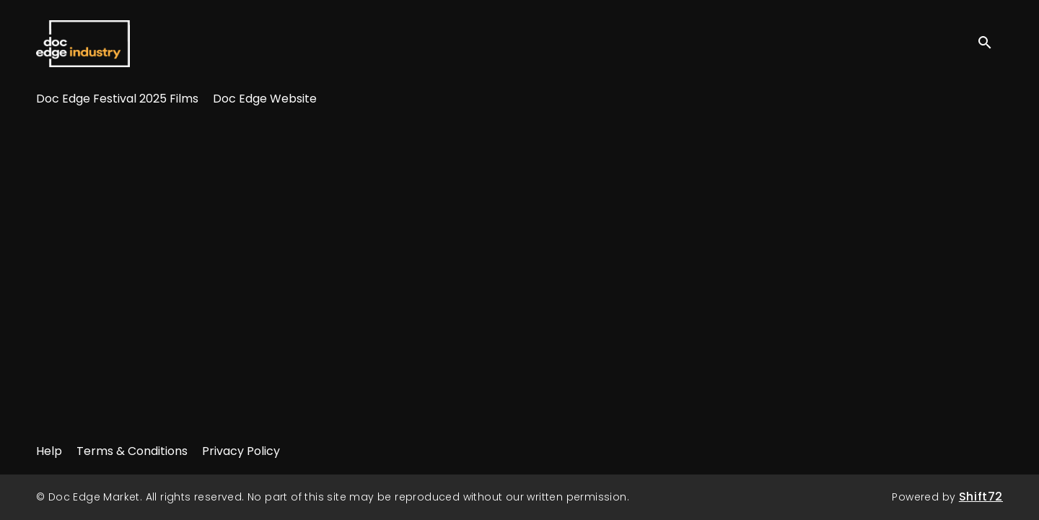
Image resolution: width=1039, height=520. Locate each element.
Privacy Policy (241, 451)
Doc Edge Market (83, 43)
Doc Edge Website (265, 98)
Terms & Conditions (132, 451)
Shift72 (981, 496)
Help (49, 451)
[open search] (990, 42)
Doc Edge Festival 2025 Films (117, 98)
